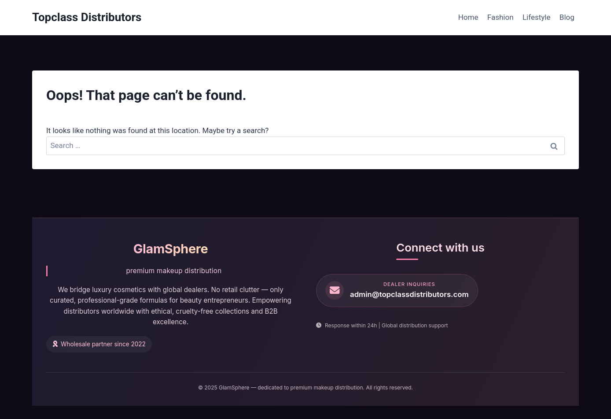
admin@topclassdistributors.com (409, 294)
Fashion (500, 17)
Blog (566, 17)
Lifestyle (537, 17)
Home (468, 17)
